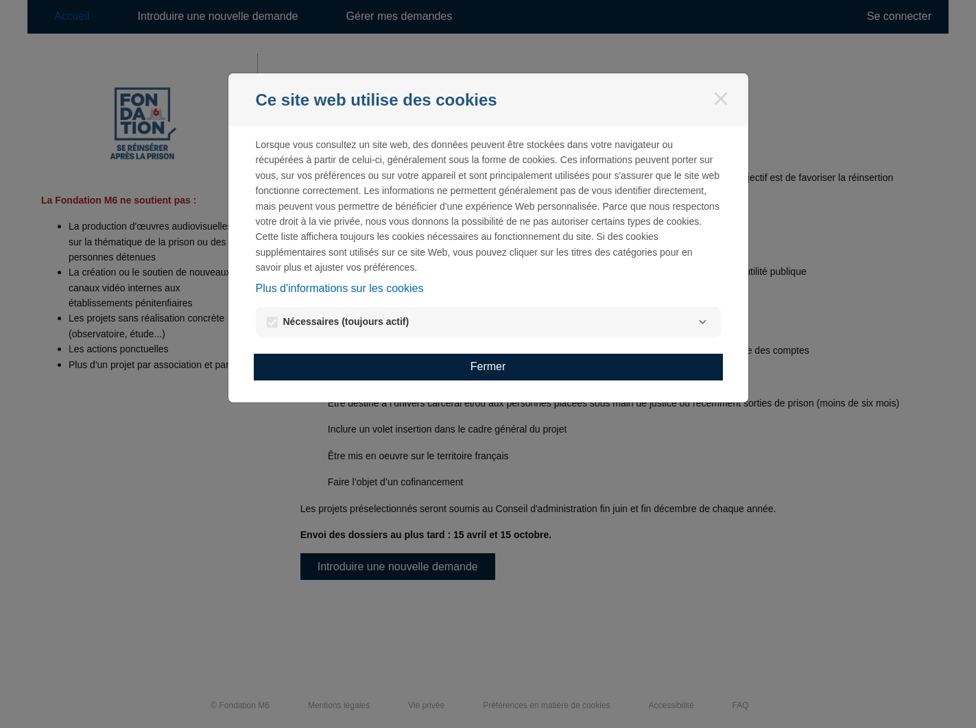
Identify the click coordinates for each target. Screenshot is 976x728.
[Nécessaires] (703, 322)
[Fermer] (720, 98)
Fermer (488, 366)
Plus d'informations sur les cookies (340, 288)
